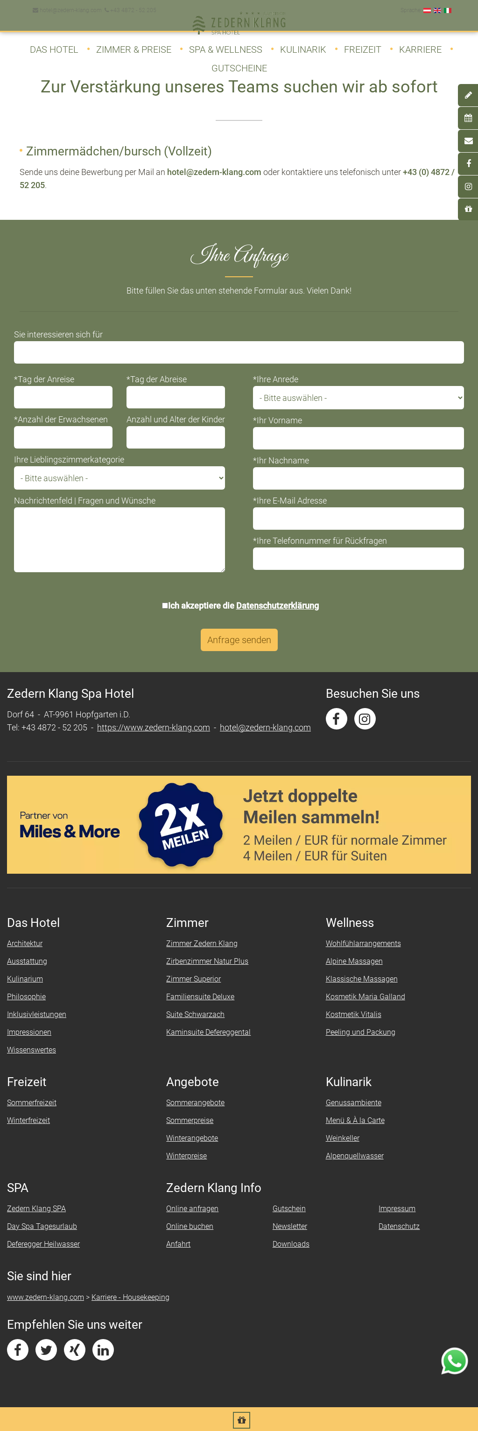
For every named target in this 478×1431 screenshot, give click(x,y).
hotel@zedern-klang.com (67, 6)
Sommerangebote (195, 1103)
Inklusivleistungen (36, 1014)
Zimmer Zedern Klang (202, 944)
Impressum (397, 1209)
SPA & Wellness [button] (225, 45)
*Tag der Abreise (157, 380)
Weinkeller (342, 1138)
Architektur (24, 944)
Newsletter (290, 1226)
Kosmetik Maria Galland (365, 997)
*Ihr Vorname (277, 421)
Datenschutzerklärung (277, 606)
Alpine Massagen (354, 961)
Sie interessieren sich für (58, 335)
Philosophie (26, 997)
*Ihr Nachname (281, 461)
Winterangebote (192, 1138)
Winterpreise (186, 1156)
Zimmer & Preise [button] (133, 45)
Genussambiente (353, 1103)
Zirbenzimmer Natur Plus (207, 961)
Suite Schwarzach (195, 1014)
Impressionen (29, 1032)
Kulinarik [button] (303, 45)
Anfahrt (178, 1244)
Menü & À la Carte (355, 1120)
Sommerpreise (189, 1120)
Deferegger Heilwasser (43, 1244)
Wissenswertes (31, 1050)
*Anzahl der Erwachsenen (61, 420)
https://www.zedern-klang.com (153, 728)
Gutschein (289, 1209)
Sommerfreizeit (31, 1103)
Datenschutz (399, 1226)
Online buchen (189, 1226)
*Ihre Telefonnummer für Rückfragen (320, 541)
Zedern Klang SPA (36, 1209)
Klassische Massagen (362, 979)
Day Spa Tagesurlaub (42, 1226)
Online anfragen (192, 1209)
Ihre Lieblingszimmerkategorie (69, 460)
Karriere (420, 45)
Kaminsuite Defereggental (208, 1032)
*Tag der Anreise (44, 380)
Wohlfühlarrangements (363, 944)
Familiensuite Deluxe (200, 997)
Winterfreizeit (28, 1120)
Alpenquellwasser (355, 1156)
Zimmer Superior (193, 979)
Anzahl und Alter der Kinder (176, 420)
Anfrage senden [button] (239, 640)
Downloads (291, 1244)
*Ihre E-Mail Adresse (290, 501)
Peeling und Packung (360, 1032)
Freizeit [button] (362, 45)
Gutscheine (239, 64)
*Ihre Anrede (275, 380)
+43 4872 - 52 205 (129, 6)
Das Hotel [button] (54, 45)
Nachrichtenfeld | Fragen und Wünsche (84, 501)
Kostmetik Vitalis (353, 1014)
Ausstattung (27, 961)
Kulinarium (25, 979)
